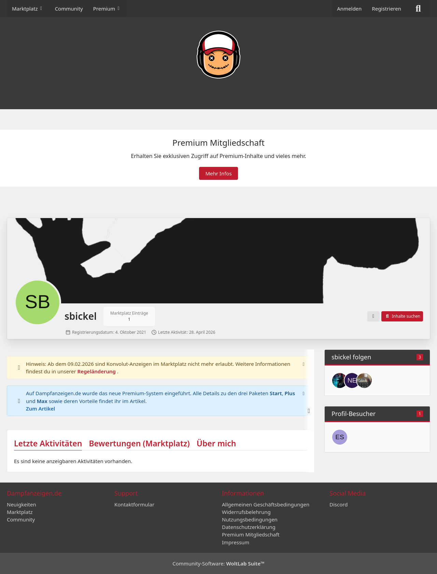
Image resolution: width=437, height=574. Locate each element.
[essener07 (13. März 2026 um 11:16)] (340, 437)
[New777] (352, 380)
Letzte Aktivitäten (48, 443)
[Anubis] (340, 380)
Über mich (216, 443)
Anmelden (349, 8)
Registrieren (386, 8)
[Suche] (418, 8)
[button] (373, 316)
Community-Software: (218, 563)
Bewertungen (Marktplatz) (139, 443)
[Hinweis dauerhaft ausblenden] (303, 364)
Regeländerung (97, 371)
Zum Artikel (40, 408)
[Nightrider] (364, 380)
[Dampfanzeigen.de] (218, 54)
